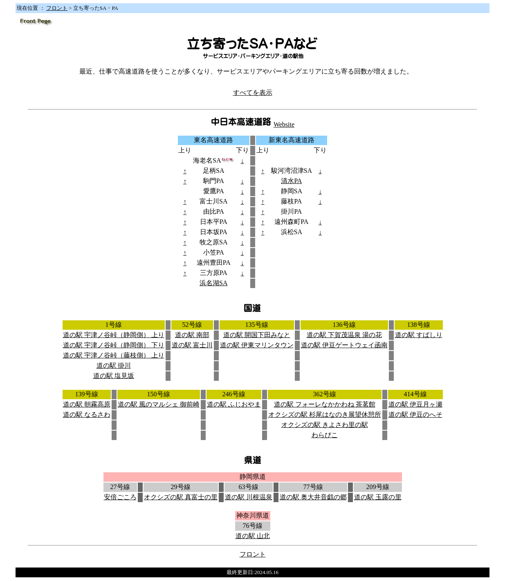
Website (284, 124)
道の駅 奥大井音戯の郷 (313, 497)
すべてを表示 (252, 92)
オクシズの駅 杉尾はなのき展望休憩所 (324, 414)
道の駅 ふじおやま (234, 404)
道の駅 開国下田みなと (256, 334)
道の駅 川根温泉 (248, 497)
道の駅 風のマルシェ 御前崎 (159, 404)
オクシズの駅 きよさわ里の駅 (324, 424)
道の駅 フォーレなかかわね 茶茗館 (324, 404)
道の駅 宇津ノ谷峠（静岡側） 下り (113, 345)
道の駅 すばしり (418, 334)
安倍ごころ (120, 497)
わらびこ (325, 434)
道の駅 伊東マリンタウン (257, 345)
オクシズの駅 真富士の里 (181, 497)
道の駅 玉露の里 (378, 497)
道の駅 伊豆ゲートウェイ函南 (344, 345)
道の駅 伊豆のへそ (415, 414)
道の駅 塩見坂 (113, 375)
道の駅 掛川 (114, 365)
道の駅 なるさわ (86, 414)
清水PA (291, 180)
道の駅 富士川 (192, 345)
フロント (56, 8)
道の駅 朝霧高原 (86, 404)
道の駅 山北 (253, 535)
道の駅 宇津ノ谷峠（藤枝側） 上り (113, 355)
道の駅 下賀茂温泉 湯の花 (344, 334)
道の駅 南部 (192, 334)
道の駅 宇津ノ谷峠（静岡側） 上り (113, 334)
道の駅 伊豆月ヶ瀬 (415, 404)
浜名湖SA (213, 282)
